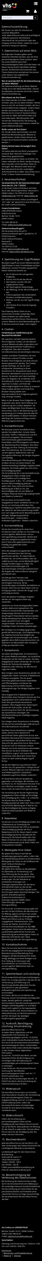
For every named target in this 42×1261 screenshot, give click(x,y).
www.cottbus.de (31, 196)
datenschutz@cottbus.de (18, 249)
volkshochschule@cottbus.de (20, 1236)
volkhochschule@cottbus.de (19, 225)
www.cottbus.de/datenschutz (21, 251)
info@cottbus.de (9, 196)
